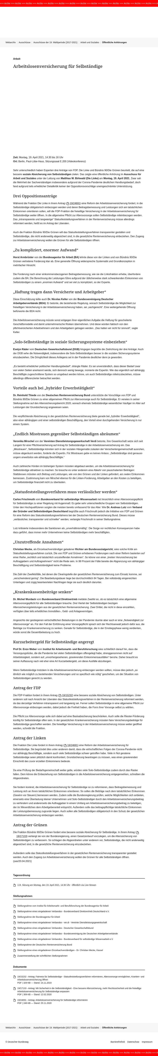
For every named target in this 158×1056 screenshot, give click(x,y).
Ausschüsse (24, 42)
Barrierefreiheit (118, 1042)
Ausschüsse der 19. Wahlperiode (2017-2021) (55, 42)
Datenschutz (133, 1042)
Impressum (147, 1042)
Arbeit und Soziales (89, 42)
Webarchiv (11, 42)
